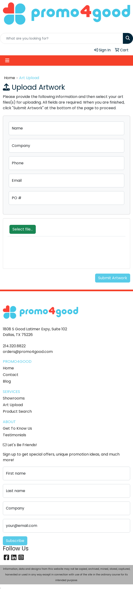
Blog (7, 381)
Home (9, 78)
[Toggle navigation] (7, 60)
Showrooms (14, 398)
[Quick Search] (61, 38)
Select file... (22, 229)
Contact (10, 374)
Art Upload (13, 405)
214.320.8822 (14, 346)
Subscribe (15, 540)
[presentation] (43, 255)
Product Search (17, 411)
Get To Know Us (17, 428)
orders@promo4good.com (28, 351)
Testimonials (14, 435)
